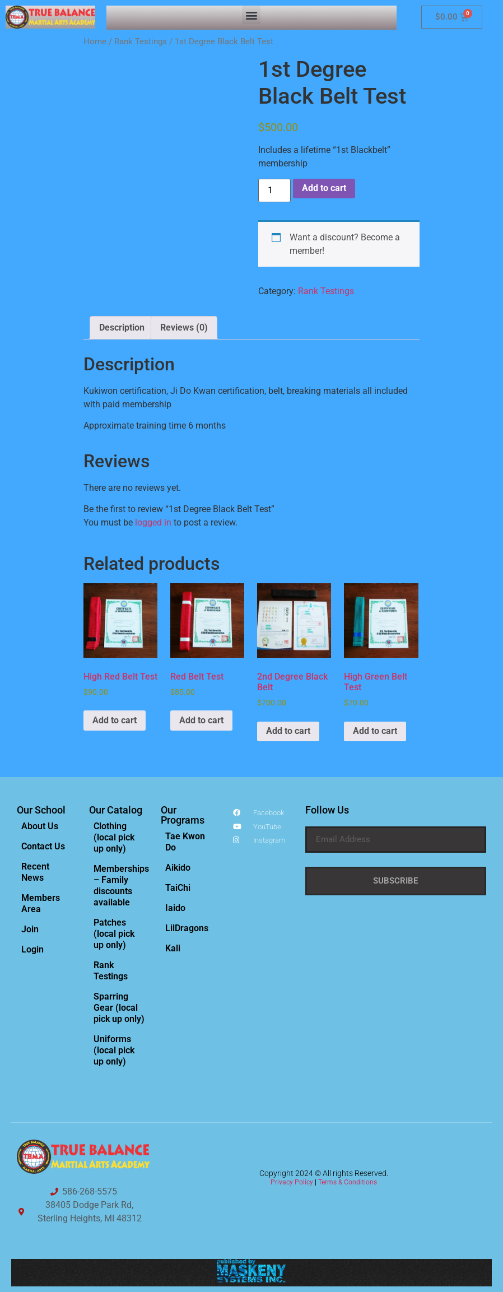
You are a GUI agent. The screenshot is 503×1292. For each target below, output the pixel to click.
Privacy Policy (292, 1182)
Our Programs (182, 815)
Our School (41, 810)
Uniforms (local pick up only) (114, 1050)
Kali (172, 948)
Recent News (35, 872)
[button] (251, 15)
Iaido (175, 908)
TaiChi (177, 887)
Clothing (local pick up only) (114, 837)
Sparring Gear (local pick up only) (119, 1007)
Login (32, 949)
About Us (39, 826)
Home (94, 41)
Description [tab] (122, 327)
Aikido (177, 867)
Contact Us (43, 846)
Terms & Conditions (347, 1182)
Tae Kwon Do (185, 842)
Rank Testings (140, 41)
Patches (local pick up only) (114, 933)
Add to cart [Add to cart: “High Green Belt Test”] (375, 731)
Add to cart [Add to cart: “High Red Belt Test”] (114, 720)
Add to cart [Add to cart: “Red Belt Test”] (201, 720)
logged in (153, 522)
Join (30, 929)
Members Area (40, 903)
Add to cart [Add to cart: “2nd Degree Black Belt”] (288, 731)
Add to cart (324, 188)
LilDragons (186, 928)
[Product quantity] (274, 190)
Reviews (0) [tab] (184, 327)
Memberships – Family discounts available (121, 885)
